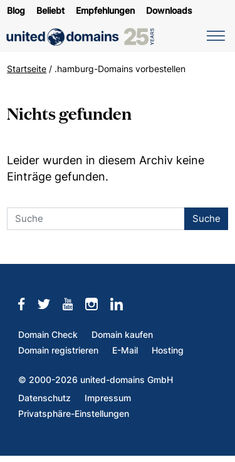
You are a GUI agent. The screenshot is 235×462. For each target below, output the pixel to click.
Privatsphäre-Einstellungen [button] (73, 414)
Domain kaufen (122, 335)
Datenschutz (44, 398)
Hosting (168, 350)
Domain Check (48, 335)
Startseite (26, 69)
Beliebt (50, 11)
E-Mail (125, 350)
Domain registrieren (58, 350)
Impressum (108, 398)
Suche (206, 218)
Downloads (169, 11)
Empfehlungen (105, 11)
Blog (16, 11)
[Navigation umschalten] (213, 35)
